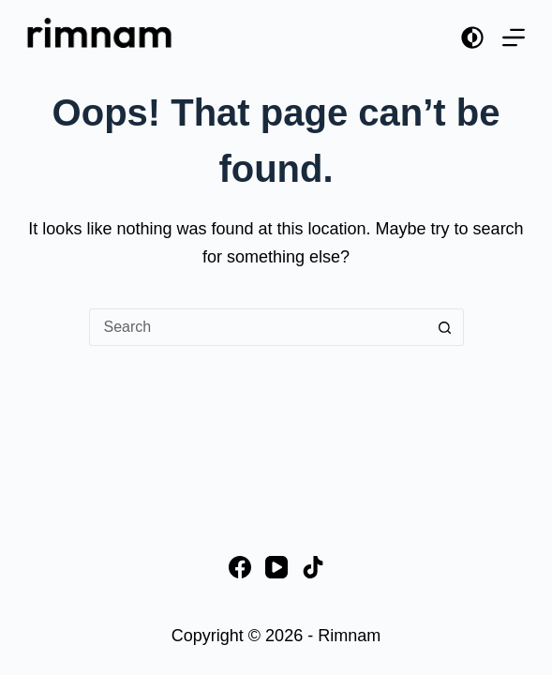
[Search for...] (257, 327)
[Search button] (445, 327)
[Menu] (513, 37)
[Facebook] (240, 567)
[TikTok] (313, 567)
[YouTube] (276, 567)
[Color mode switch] (472, 37)
